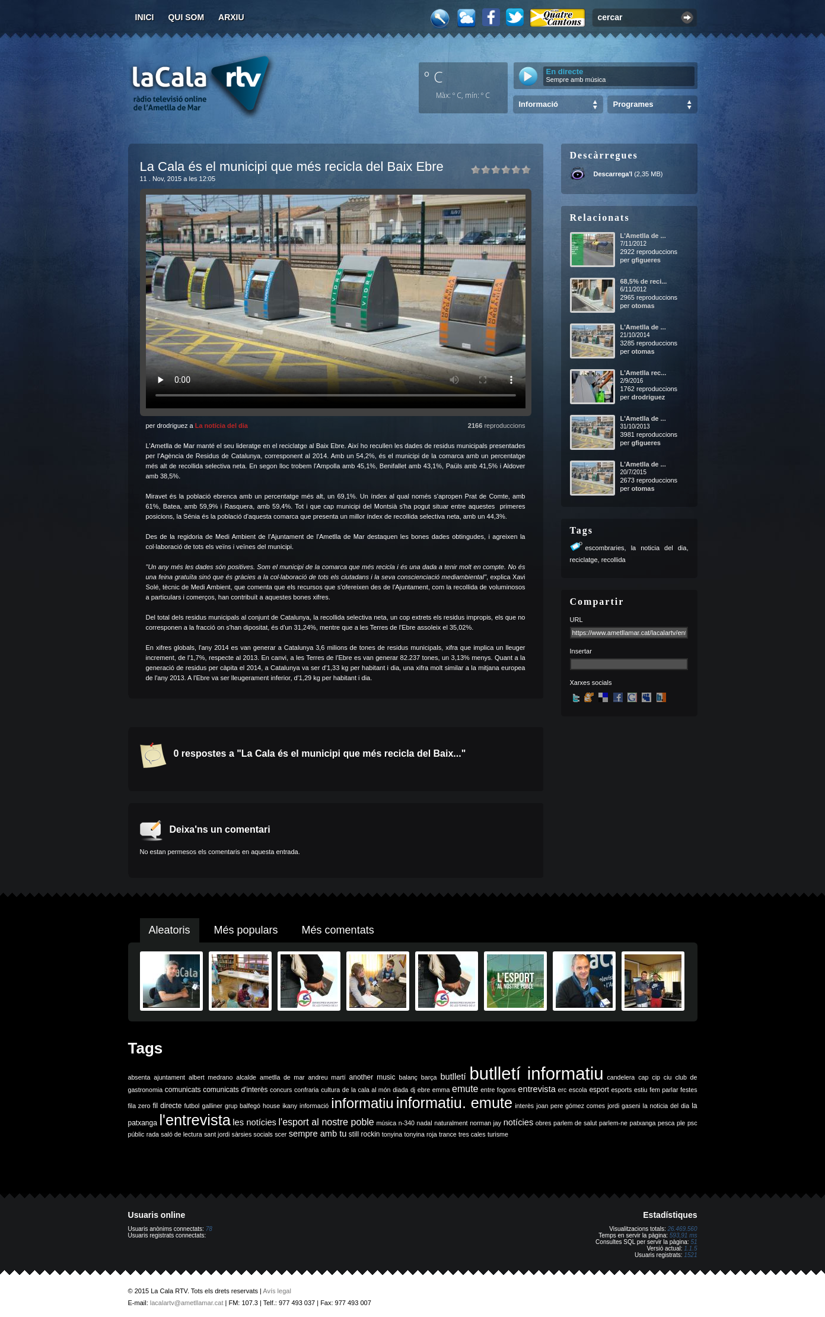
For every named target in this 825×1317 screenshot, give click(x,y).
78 (209, 1229)
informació (314, 1105)
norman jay (485, 1122)
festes (688, 1089)
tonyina (392, 1134)
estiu (641, 1089)
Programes (633, 104)
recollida (613, 559)
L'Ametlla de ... (643, 235)
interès (524, 1105)
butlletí (453, 1076)
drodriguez (648, 397)
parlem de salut (575, 1122)
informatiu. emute (454, 1102)
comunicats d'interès (235, 1090)
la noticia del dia (659, 547)
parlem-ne (613, 1122)
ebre (424, 1089)
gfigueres (646, 260)
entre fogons (498, 1089)
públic (136, 1134)
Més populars (246, 930)
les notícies (254, 1122)
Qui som (186, 17)
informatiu (362, 1103)
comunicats (183, 1090)
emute (465, 1089)
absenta (139, 1077)
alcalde (246, 1077)
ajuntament (169, 1077)
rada (152, 1134)
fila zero (139, 1105)
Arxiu (231, 17)
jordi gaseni (623, 1105)
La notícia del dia (221, 425)
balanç (408, 1077)
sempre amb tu (318, 1133)
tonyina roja (420, 1134)
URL (576, 619)
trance (448, 1134)
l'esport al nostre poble (326, 1122)
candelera (621, 1077)
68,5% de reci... (643, 281)
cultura (330, 1089)
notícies (519, 1122)
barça (429, 1077)
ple (681, 1122)
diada (400, 1089)
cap (643, 1077)
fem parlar (663, 1089)
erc (562, 1089)
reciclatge (584, 559)
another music (372, 1077)
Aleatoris (169, 930)
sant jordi (217, 1134)
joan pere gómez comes (570, 1105)
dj (412, 1089)
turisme (498, 1134)
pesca (666, 1122)
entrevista (537, 1089)
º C (433, 76)
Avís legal (277, 1290)
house (271, 1105)
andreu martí (327, 1077)
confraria (306, 1089)
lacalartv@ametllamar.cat (187, 1302)
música (386, 1122)
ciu (668, 1077)
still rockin (364, 1134)
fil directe (167, 1106)
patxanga (643, 1122)
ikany (289, 1105)
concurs (281, 1089)
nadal (424, 1122)
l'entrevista (194, 1120)
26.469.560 (682, 1229)
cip (656, 1077)
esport (599, 1090)
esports (621, 1089)
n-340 (407, 1122)
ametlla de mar (282, 1077)
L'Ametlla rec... (643, 372)
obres (544, 1122)
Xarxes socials (591, 682)
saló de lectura (181, 1134)
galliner (212, 1105)
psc (692, 1122)
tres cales (472, 1134)
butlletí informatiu (537, 1073)
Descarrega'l (613, 173)
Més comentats (338, 930)
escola (578, 1089)
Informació (538, 104)
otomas (642, 305)
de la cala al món (366, 1089)
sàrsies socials (252, 1134)
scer (280, 1134)
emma (441, 1089)
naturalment (450, 1122)
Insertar (581, 651)
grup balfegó (242, 1105)
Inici (144, 17)
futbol (191, 1105)
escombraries (605, 547)
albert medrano (210, 1077)
